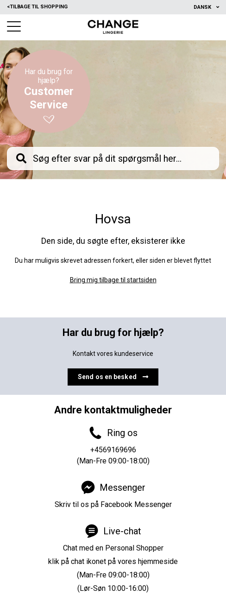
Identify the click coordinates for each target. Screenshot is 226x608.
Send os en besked (113, 376)
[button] (14, 26)
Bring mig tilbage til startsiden (113, 280)
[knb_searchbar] (113, 158)
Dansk (203, 7)
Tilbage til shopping (37, 7)
